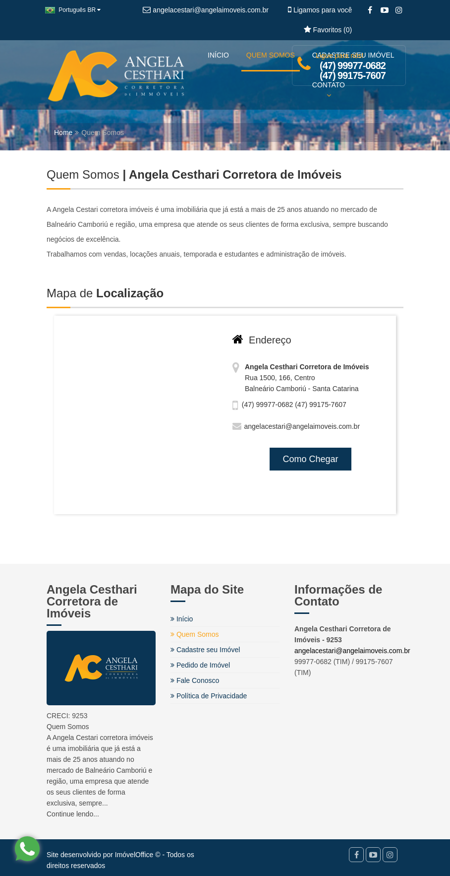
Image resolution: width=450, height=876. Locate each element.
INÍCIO (218, 55)
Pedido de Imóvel (200, 665)
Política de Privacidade (208, 696)
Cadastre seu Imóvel (205, 650)
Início (181, 619)
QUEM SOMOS (270, 55)
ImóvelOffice (134, 855)
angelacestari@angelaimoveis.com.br (352, 651)
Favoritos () (328, 30)
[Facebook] (370, 10)
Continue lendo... (73, 814)
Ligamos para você (320, 10)
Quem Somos (194, 634)
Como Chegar (310, 459)
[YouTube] (384, 10)
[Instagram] (399, 10)
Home (63, 132)
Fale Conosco (194, 680)
